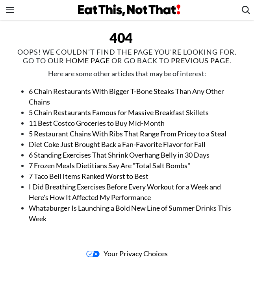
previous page (200, 60)
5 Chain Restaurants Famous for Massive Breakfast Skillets (119, 112)
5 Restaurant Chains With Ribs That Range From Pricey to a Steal (127, 133)
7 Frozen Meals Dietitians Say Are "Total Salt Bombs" (110, 165)
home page (88, 60)
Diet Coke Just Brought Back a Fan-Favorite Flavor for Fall (117, 144)
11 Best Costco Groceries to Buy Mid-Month (97, 123)
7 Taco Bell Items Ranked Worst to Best (88, 176)
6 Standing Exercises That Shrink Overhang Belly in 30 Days (119, 155)
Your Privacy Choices (127, 253)
